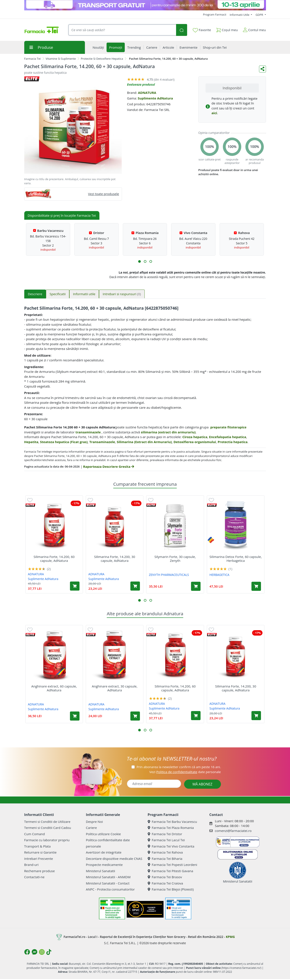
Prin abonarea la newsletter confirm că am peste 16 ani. (178, 767)
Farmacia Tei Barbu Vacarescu (172, 821)
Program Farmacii (214, 14)
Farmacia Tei (32, 59)
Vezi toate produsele (103, 194)
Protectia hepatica (233, 442)
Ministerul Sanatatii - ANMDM (108, 877)
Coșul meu (227, 29)
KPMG (230, 937)
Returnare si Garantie (40, 852)
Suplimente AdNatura (155, 98)
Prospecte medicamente (104, 864)
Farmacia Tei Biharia (165, 858)
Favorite (202, 30)
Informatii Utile (240, 15)
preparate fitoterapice (228, 427)
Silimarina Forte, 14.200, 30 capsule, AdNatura (114, 558)
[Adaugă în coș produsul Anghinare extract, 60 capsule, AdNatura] (74, 716)
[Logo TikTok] (48, 952)
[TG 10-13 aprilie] (145, 5)
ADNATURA (147, 92)
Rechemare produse (39, 871)
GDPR (260, 15)
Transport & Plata (37, 846)
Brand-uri (31, 864)
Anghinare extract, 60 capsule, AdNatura (54, 688)
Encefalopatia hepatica (227, 437)
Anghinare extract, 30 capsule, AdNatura (114, 688)
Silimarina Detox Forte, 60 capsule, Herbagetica (235, 558)
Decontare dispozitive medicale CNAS (114, 858)
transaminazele (88, 432)
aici (214, 113)
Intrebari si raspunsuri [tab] (122, 294)
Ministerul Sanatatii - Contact (108, 883)
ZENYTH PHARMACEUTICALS (169, 575)
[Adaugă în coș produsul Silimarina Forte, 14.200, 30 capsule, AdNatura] (135, 586)
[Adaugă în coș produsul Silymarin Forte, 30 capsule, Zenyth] (196, 586)
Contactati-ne (34, 877)
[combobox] (122, 30)
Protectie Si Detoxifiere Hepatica (102, 59)
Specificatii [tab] (58, 294)
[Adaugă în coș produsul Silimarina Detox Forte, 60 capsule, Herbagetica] (256, 586)
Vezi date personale (185, 772)
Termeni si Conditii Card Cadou (47, 827)
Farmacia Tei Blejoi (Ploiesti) (171, 889)
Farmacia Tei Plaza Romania (171, 827)
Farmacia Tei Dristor (165, 834)
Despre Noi (94, 821)
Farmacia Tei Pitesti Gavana (170, 871)
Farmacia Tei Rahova (165, 852)
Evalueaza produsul (141, 84)
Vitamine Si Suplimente (61, 59)
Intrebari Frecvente (38, 858)
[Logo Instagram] (42, 952)
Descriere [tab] (35, 294)
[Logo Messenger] (34, 952)
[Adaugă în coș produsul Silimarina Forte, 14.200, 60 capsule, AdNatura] (74, 586)
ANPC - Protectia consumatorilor (110, 889)
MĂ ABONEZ (202, 784)
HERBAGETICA (219, 575)
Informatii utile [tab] (84, 294)
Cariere (91, 827)
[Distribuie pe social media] (262, 69)
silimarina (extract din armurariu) (168, 432)
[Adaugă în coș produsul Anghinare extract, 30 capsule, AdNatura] (135, 716)
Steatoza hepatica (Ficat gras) (64, 442)
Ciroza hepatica (194, 437)
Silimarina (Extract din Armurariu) (144, 442)
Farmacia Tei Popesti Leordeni (172, 864)
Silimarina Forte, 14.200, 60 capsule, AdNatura (54, 558)
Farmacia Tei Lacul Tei (166, 840)
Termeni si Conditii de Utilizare (47, 821)
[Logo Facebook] (27, 952)
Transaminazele (102, 442)
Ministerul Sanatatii (100, 871)
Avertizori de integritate (104, 852)
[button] (139, 261)
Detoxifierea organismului (194, 442)
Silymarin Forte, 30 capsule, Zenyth (175, 558)
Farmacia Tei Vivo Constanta (171, 846)
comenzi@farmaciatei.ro (233, 830)
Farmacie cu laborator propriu (47, 840)
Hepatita (31, 442)
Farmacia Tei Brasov (165, 877)
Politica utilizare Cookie (103, 834)
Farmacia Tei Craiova (165, 883)
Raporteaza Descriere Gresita (108, 466)
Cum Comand (34, 834)
